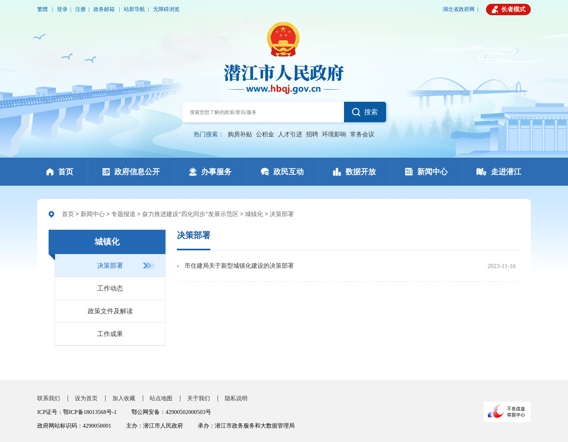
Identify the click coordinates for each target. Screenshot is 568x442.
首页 (68, 214)
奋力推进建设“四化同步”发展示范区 (190, 214)
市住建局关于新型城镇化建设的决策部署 (239, 265)
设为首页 (86, 398)
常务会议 (362, 134)
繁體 (43, 9)
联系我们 (48, 398)
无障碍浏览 (166, 9)
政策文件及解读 (110, 311)
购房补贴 (240, 134)
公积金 (265, 134)
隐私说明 (236, 398)
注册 (80, 9)
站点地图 (161, 398)
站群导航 (134, 9)
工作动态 (110, 288)
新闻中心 (92, 214)
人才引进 (290, 134)
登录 (62, 9)
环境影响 (334, 134)
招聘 (312, 134)
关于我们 (198, 398)
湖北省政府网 (459, 9)
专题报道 (123, 214)
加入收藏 (123, 398)
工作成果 (110, 334)
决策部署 (282, 214)
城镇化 (254, 214)
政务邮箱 (104, 9)
